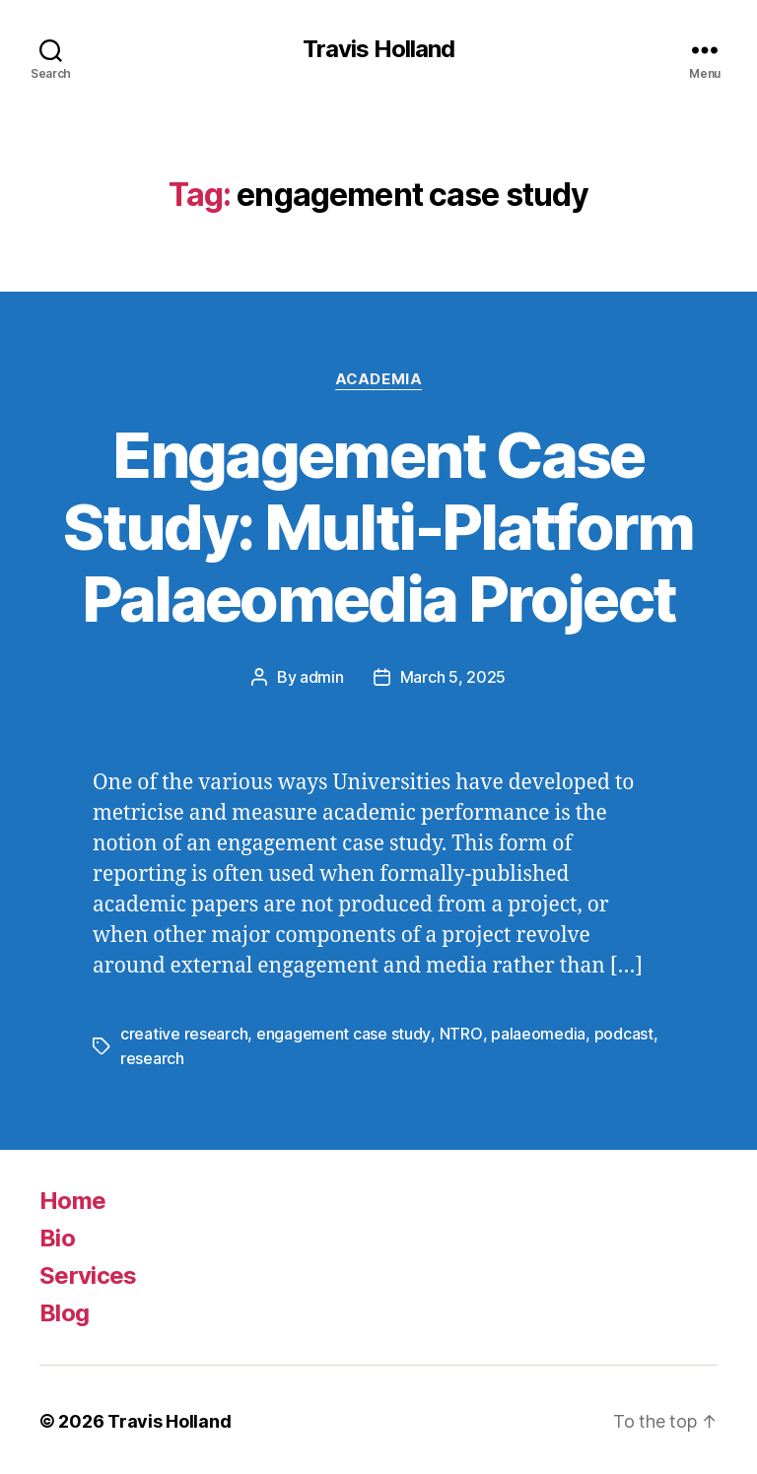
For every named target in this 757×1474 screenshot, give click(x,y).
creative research (183, 1032)
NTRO (460, 1032)
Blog (64, 1310)
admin (322, 677)
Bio (57, 1235)
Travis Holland (378, 49)
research (152, 1056)
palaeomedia (536, 1032)
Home (72, 1197)
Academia (378, 379)
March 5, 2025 (453, 677)
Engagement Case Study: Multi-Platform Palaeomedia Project (378, 526)
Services (88, 1272)
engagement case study (343, 1032)
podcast (622, 1032)
